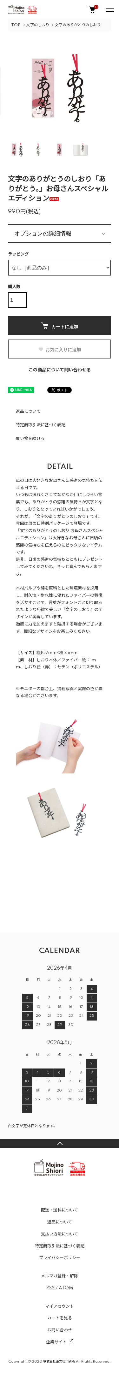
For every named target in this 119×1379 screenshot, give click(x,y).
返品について (28, 411)
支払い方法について (59, 1234)
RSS (50, 1288)
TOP (16, 25)
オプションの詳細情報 (42, 233)
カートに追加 (59, 326)
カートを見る (59, 1318)
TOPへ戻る (59, 1143)
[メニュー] (109, 9)
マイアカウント (59, 1306)
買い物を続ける (30, 438)
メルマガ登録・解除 (59, 1276)
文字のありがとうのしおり (78, 25)
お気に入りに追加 (59, 349)
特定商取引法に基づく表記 (40, 425)
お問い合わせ (59, 1330)
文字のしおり (37, 25)
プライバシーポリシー (59, 1258)
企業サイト (56, 1342)
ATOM (66, 1288)
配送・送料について (59, 1210)
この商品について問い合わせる (60, 370)
